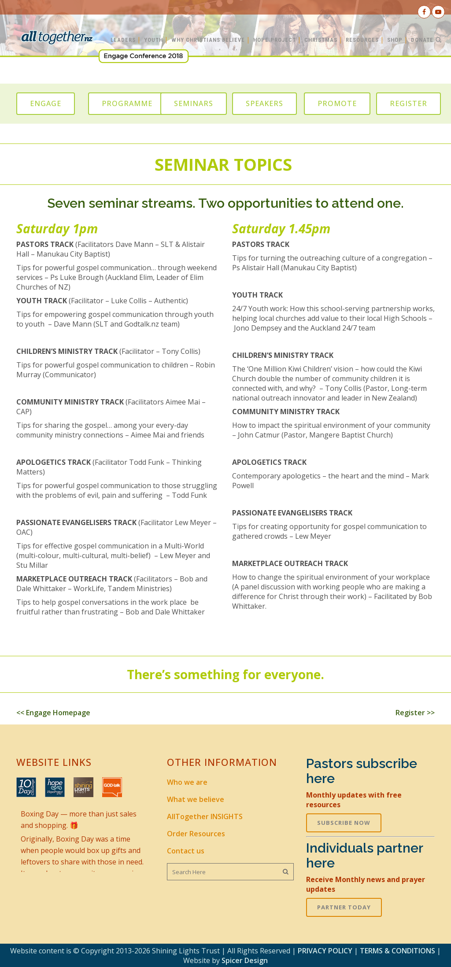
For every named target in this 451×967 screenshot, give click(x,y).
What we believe (195, 799)
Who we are (187, 782)
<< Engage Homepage (53, 712)
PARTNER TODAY (344, 907)
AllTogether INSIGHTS (205, 816)
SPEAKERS (264, 103)
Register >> (415, 712)
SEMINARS (193, 103)
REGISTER (408, 103)
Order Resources (196, 833)
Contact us (185, 851)
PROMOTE (337, 103)
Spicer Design (245, 960)
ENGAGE (45, 103)
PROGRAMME (127, 103)
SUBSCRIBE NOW (343, 823)
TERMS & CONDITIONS (397, 951)
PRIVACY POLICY (325, 951)
